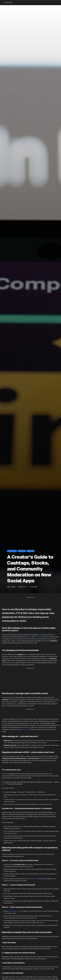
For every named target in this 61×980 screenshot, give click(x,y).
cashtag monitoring (33, 879)
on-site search (25, 730)
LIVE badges (38, 637)
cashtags (29, 637)
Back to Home (7, 2)
